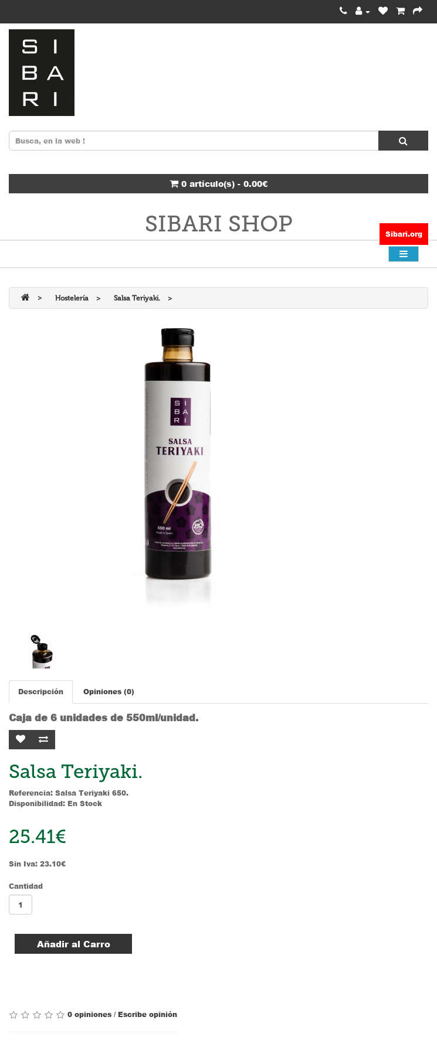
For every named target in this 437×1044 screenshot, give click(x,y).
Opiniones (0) (108, 692)
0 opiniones (89, 1014)
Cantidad (26, 886)
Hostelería (72, 298)
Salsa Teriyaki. (137, 298)
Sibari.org (403, 234)
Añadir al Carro (73, 943)
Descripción (40, 692)
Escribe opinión (147, 1014)
